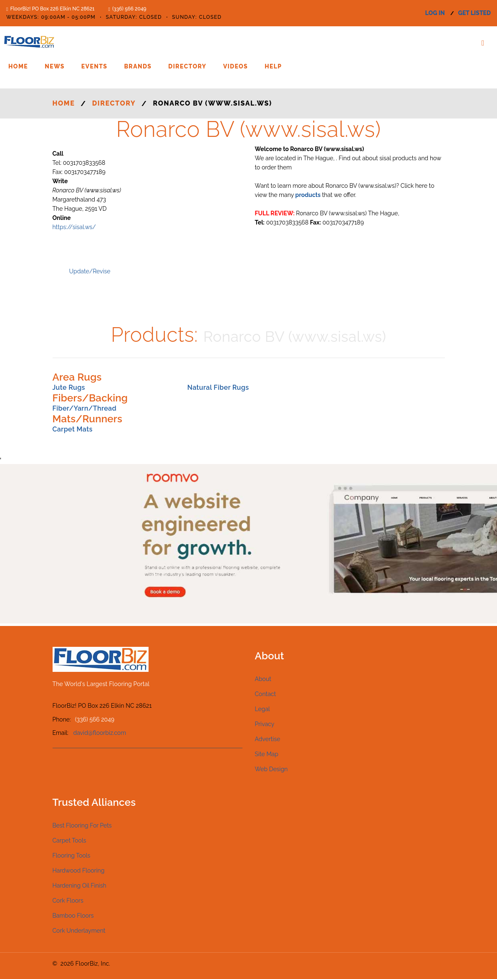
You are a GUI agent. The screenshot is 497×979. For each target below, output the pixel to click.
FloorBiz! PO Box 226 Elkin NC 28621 (52, 9)
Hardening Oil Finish (79, 885)
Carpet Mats (73, 429)
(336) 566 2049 (129, 9)
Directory (187, 66)
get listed (474, 13)
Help (273, 66)
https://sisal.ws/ (74, 227)
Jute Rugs (69, 387)
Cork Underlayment (79, 930)
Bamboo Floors (73, 915)
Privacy (265, 724)
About (263, 679)
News (55, 66)
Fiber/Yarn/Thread (85, 408)
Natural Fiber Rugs (218, 387)
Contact (265, 694)
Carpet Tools (69, 840)
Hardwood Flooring (79, 870)
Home (18, 66)
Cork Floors (68, 900)
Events (94, 66)
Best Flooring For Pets (82, 825)
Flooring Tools (72, 855)
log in (435, 13)
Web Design (271, 769)
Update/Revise (90, 271)
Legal (262, 709)
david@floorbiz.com (99, 732)
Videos (235, 66)
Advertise (267, 739)
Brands (137, 66)
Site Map (266, 754)
